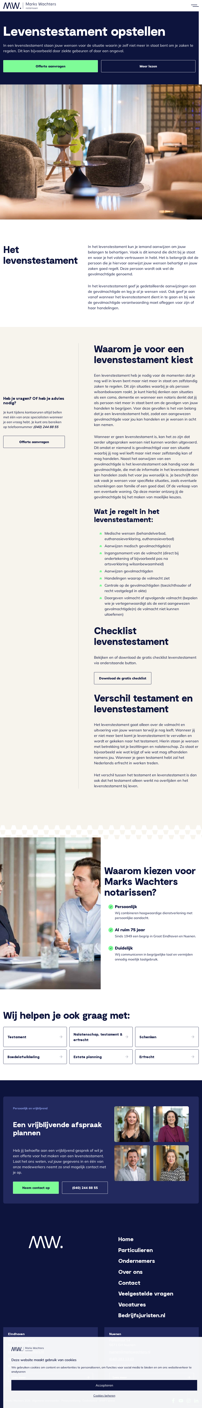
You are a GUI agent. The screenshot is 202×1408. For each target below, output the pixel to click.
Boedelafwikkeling (23, 1056)
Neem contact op (36, 1188)
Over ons (130, 1271)
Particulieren (135, 1249)
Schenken (147, 1037)
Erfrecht (146, 1056)
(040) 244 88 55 (85, 1188)
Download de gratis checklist (122, 678)
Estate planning (88, 1056)
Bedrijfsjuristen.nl (141, 1315)
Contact (129, 1282)
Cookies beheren (104, 1395)
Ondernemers (136, 1260)
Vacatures (132, 1304)
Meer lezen (148, 66)
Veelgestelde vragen (145, 1293)
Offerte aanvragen (50, 66)
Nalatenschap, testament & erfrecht (98, 1037)
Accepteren (104, 1385)
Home (126, 1238)
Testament (16, 1037)
